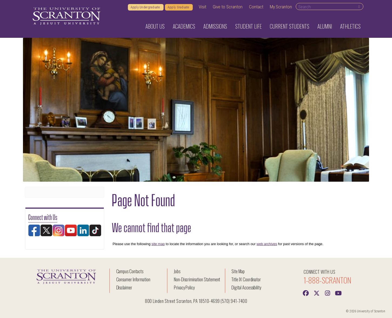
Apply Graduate (179, 7)
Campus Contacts (129, 271)
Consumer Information (133, 279)
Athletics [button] (350, 26)
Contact (256, 6)
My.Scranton (281, 6)
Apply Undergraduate (146, 7)
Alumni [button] (324, 26)
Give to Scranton (227, 6)
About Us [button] (155, 26)
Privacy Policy (184, 287)
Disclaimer (124, 287)
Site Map (238, 271)
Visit (202, 6)
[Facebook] (305, 292)
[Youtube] (338, 292)
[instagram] (327, 292)
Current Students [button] (289, 26)
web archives (267, 244)
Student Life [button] (248, 26)
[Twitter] (316, 292)
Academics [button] (184, 26)
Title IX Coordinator (246, 279)
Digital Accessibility (246, 287)
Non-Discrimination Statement (197, 279)
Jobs (177, 271)
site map (158, 244)
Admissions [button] (215, 26)
